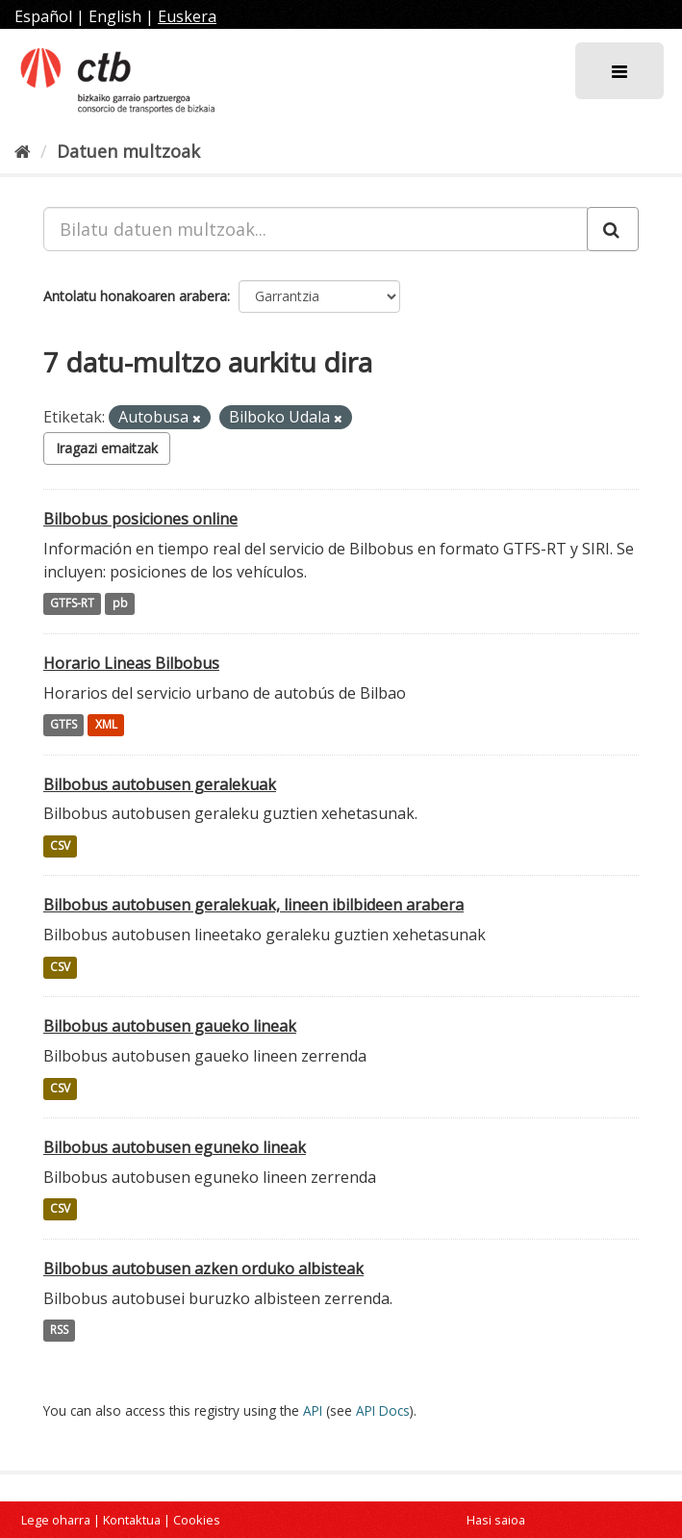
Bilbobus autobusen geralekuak (159, 784)
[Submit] (613, 229)
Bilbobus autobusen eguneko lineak (174, 1147)
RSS (59, 1330)
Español (43, 16)
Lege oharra (55, 1519)
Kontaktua (132, 1519)
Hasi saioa (496, 1519)
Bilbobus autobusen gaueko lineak (169, 1026)
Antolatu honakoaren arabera (135, 296)
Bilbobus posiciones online (140, 518)
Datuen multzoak (128, 151)
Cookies (196, 1519)
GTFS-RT (72, 604)
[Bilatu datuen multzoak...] (315, 229)
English (114, 16)
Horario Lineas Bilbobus (131, 663)
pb (120, 604)
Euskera (187, 16)
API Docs (383, 1410)
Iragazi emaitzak (107, 448)
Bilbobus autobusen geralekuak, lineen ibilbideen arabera (253, 904)
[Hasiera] (22, 151)
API (312, 1410)
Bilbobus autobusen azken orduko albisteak (203, 1268)
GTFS (63, 725)
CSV (60, 845)
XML (106, 725)
